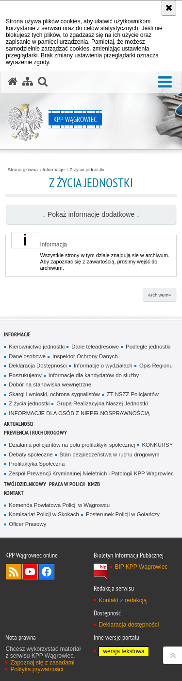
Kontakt (14, 492)
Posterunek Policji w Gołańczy (123, 514)
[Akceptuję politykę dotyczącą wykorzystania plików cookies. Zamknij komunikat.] (169, 8)
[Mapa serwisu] (27, 81)
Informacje (54, 169)
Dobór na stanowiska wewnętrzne (50, 384)
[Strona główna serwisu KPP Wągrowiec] (12, 81)
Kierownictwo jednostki (37, 346)
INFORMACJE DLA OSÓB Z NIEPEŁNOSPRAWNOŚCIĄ (79, 413)
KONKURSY (157, 445)
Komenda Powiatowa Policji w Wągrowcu (59, 505)
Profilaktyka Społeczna (37, 464)
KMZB (94, 484)
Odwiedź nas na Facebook (46, 571)
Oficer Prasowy (27, 524)
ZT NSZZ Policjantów (133, 394)
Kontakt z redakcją (123, 600)
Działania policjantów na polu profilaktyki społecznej (72, 445)
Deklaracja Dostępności (37, 365)
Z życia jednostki (86, 169)
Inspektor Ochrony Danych (84, 356)
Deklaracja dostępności (129, 624)
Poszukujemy (25, 375)
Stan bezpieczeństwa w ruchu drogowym (110, 454)
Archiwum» (159, 294)
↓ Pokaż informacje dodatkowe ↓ (91, 214)
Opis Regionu (156, 365)
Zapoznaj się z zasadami (42, 662)
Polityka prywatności (36, 669)
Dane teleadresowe (95, 346)
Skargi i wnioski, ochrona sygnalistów (54, 394)
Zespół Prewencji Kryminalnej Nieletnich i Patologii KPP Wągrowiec (91, 473)
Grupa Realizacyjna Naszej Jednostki (102, 403)
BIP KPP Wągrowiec (141, 566)
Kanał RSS (13, 571)
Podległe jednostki (148, 346)
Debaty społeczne (30, 454)
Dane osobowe (27, 356)
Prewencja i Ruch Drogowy (35, 432)
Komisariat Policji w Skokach (44, 514)
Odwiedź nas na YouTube (30, 571)
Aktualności (18, 423)
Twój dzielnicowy (25, 484)
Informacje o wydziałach (103, 365)
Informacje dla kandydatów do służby (94, 375)
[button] (165, 82)
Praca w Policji (67, 484)
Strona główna (23, 169)
